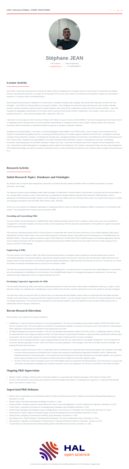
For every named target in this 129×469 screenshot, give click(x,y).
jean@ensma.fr (56, 66)
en (118, 10)
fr (121, 10)
